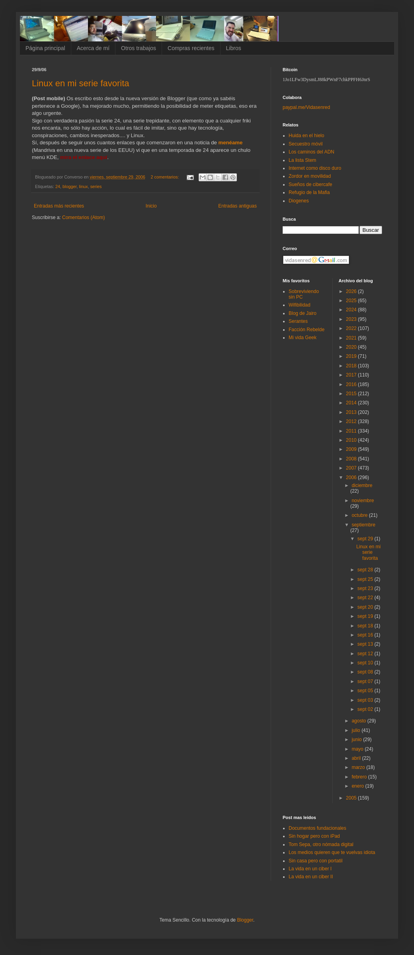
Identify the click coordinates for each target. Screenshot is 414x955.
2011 (352, 431)
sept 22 (366, 597)
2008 (352, 459)
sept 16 (366, 635)
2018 (352, 366)
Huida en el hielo (306, 135)
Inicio (151, 206)
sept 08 (366, 672)
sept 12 (366, 653)
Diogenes (299, 201)
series (96, 186)
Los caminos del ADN (311, 152)
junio (357, 739)
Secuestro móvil (305, 144)
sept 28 (366, 570)
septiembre (363, 525)
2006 (352, 477)
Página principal (45, 48)
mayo (358, 749)
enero (358, 786)
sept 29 (366, 539)
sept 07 (366, 681)
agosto (359, 721)
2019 (352, 356)
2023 (352, 319)
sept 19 (366, 616)
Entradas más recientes (59, 206)
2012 (352, 421)
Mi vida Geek (302, 337)
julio (356, 730)
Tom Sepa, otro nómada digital (321, 844)
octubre (360, 515)
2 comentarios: (165, 177)
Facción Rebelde (306, 329)
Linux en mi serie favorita (80, 83)
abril (357, 758)
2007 (352, 468)
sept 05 (366, 690)
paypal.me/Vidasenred (306, 107)
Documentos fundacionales (317, 828)
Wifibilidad (299, 305)
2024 (352, 310)
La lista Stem (302, 160)
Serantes (298, 321)
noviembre (363, 500)
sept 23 (366, 588)
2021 (352, 338)
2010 (352, 440)
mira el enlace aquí (83, 157)
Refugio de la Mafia (309, 192)
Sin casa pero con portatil (315, 861)
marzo (359, 767)
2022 (352, 328)
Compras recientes (191, 48)
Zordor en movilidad (310, 176)
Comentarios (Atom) (83, 217)
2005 (352, 798)
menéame (230, 143)
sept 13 (366, 644)
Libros (233, 48)
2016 (352, 384)
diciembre (362, 485)
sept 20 (366, 607)
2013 (352, 412)
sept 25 (366, 579)
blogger (69, 186)
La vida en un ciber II (311, 876)
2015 (352, 393)
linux (83, 186)
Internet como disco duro (315, 168)
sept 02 (366, 709)
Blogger (245, 920)
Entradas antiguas (237, 206)
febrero (360, 777)
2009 (352, 449)
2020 (352, 347)
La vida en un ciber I (310, 869)
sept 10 (366, 663)
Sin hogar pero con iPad (314, 836)
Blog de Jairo (302, 313)
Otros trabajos (138, 48)
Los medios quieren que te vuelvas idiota (332, 852)
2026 (352, 291)
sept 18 (366, 626)
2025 (352, 300)
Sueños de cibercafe (310, 184)
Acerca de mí (93, 48)
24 (57, 186)
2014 (352, 403)
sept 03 (366, 700)
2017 (352, 375)
